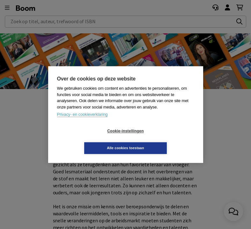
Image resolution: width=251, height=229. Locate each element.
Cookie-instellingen (87, 139)
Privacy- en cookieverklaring (82, 123)
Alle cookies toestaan (163, 139)
